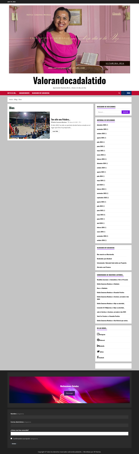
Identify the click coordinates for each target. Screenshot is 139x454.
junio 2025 (100, 146)
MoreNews (87, 452)
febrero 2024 (101, 189)
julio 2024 (100, 176)
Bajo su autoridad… (119, 303)
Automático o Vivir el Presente (119, 280)
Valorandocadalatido (69, 80)
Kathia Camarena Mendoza (59, 122)
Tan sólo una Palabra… (29, 125)
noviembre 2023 (101, 193)
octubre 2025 (101, 133)
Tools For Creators (102, 316)
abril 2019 (100, 223)
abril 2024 (100, 185)
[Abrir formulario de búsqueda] (119, 93)
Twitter (100, 351)
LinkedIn (100, 345)
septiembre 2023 (102, 197)
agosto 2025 (100, 138)
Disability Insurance (102, 280)
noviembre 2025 (101, 129)
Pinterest (101, 339)
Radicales (116, 284)
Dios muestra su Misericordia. (105, 254)
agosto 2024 (100, 172)
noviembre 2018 (101, 236)
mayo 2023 (100, 215)
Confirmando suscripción (25, 439)
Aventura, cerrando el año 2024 (117, 312)
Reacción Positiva (119, 292)
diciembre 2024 (101, 163)
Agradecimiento (24, 93)
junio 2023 (100, 210)
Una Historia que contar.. (121, 320)
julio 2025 (100, 142)
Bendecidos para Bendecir (104, 259)
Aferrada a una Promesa (104, 267)
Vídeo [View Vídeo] (125, 93)
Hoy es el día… (11, 93)
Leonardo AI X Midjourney (104, 308)
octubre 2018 (101, 240)
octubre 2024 (101, 168)
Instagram (101, 334)
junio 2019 (100, 219)
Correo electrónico (21, 422)
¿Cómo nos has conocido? (20, 430)
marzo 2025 (100, 155)
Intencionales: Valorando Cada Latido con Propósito (112, 263)
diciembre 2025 (101, 125)
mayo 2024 (100, 180)
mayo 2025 (100, 151)
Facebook (100, 357)
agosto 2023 (100, 202)
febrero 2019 (101, 227)
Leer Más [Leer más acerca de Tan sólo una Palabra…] (56, 131)
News (98, 288)
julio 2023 (100, 206)
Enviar (14, 443)
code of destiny (101, 312)
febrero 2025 (101, 159)
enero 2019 (100, 232)
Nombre (17, 414)
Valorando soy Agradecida (40, 93)
